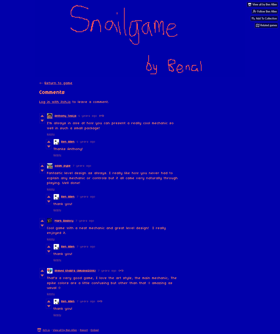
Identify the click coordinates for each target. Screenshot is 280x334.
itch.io (46, 330)
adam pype (63, 165)
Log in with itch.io (55, 102)
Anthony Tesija (65, 116)
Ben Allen (68, 141)
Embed (95, 330)
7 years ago (82, 165)
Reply (51, 134)
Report (84, 330)
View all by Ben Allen (65, 330)
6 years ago (88, 116)
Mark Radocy (64, 220)
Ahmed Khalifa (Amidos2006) (75, 270)
